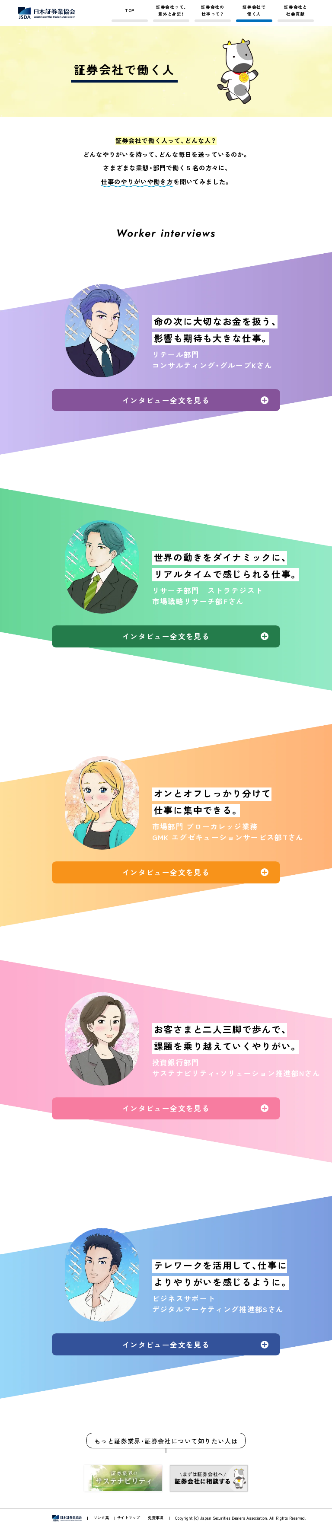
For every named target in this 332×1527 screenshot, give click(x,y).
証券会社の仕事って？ (212, 10)
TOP (129, 10)
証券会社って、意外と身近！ (171, 10)
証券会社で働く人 (254, 10)
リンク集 (101, 1518)
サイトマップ (128, 1518)
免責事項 (155, 1518)
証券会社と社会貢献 (295, 10)
